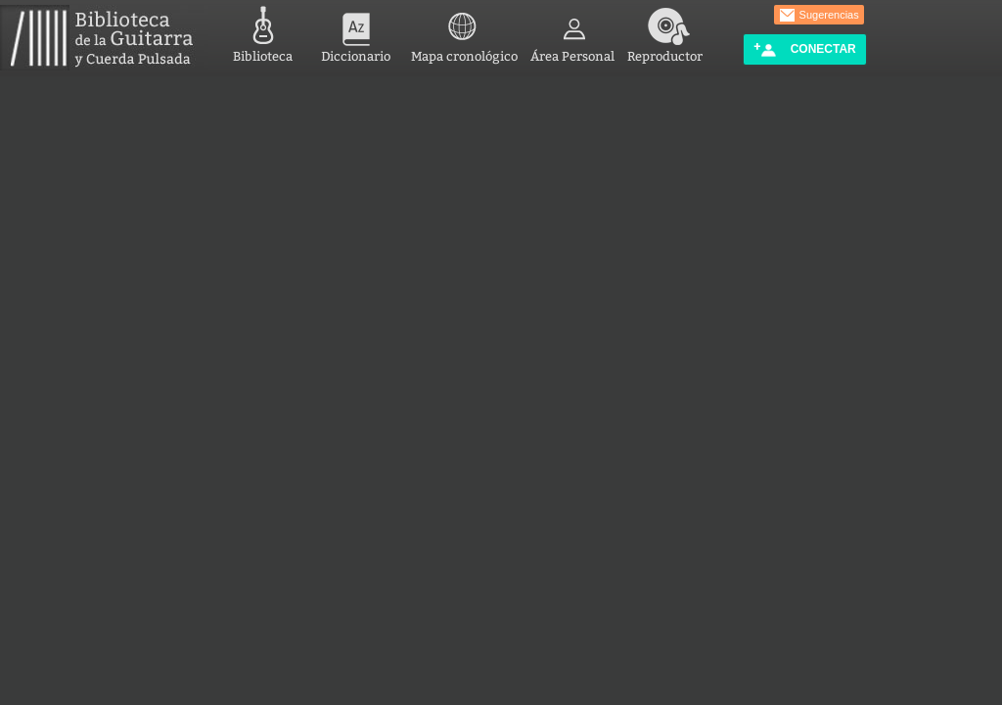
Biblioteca (263, 32)
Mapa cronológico (464, 32)
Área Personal (572, 32)
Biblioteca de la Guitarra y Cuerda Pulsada (104, 37)
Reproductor (665, 32)
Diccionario (355, 32)
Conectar (804, 49)
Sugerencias (819, 16)
